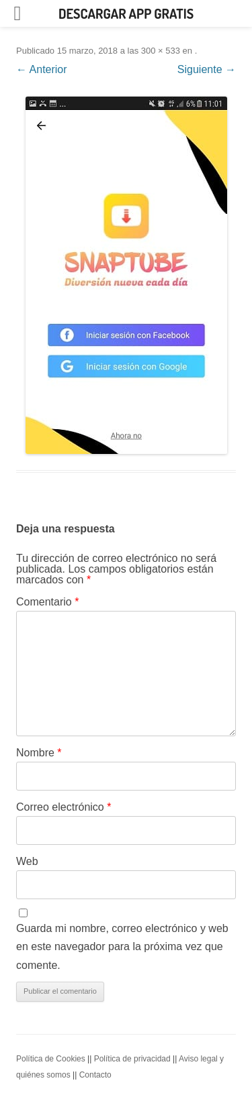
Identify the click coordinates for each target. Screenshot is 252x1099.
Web (27, 861)
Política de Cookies (50, 1058)
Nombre (39, 752)
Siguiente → (206, 69)
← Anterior (41, 69)
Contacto (95, 1075)
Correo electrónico (63, 807)
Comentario (47, 602)
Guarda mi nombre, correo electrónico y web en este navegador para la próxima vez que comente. (122, 947)
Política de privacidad (132, 1058)
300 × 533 (160, 51)
